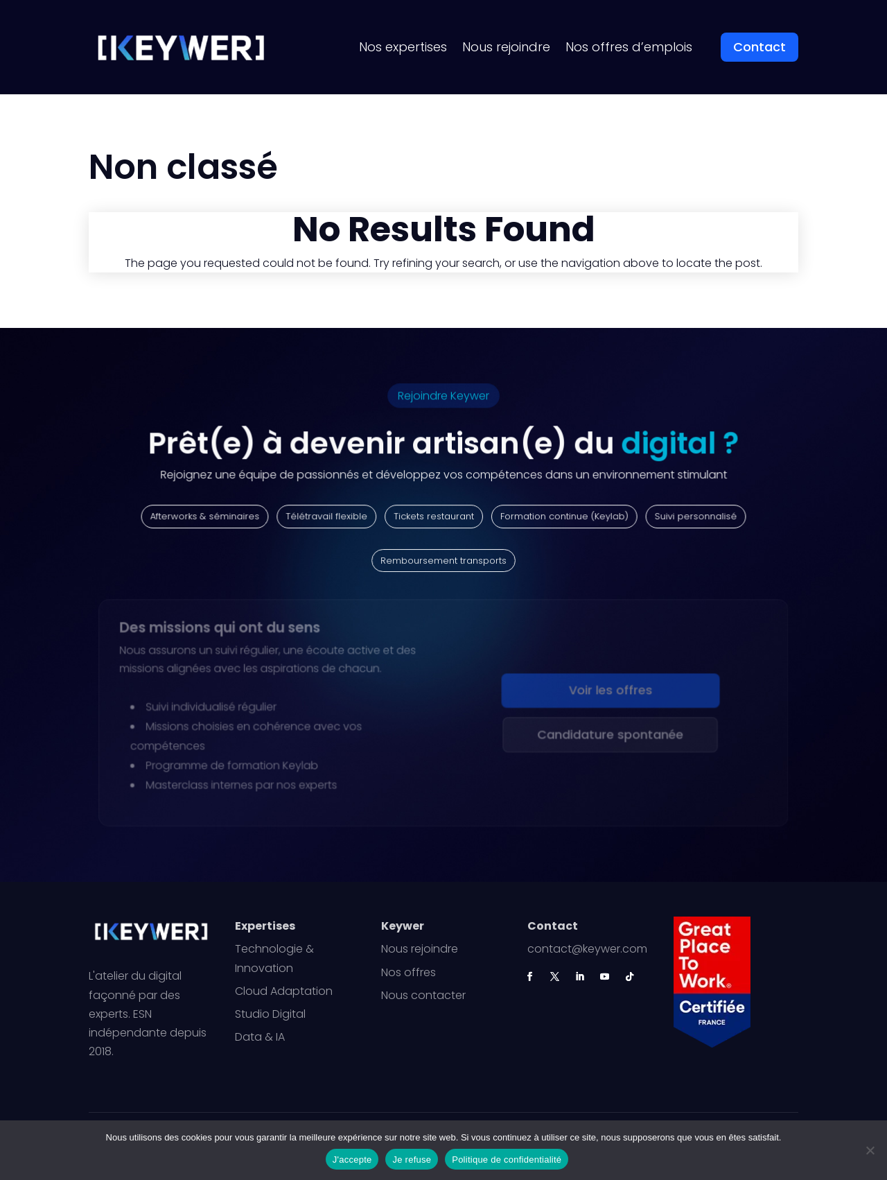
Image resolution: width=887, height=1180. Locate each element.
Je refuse (411, 1159)
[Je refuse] (870, 1150)
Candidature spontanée (607, 735)
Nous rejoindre (506, 46)
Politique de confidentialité (506, 1159)
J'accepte (352, 1159)
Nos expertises (403, 46)
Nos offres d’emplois (628, 46)
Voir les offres (607, 692)
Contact (759, 46)
